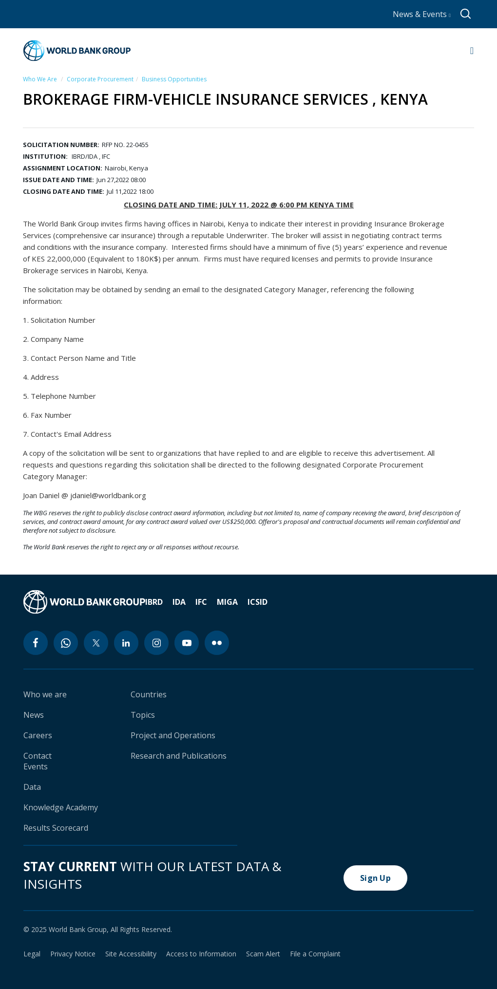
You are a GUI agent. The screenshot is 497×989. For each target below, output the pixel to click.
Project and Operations (173, 735)
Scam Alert (263, 954)
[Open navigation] (472, 50)
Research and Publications (179, 755)
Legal (31, 954)
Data (32, 787)
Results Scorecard (55, 827)
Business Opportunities (174, 79)
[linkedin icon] (126, 643)
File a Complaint (315, 954)
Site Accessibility (130, 954)
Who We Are (40, 79)
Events (35, 766)
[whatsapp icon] (66, 643)
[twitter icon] (96, 643)
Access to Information (201, 954)
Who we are (45, 694)
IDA (179, 601)
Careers (37, 735)
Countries (149, 694)
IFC (201, 601)
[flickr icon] (217, 643)
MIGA (227, 601)
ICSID (258, 601)
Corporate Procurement (100, 79)
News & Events (422, 14)
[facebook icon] (35, 643)
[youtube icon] (186, 643)
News (33, 714)
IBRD (154, 601)
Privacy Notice (73, 954)
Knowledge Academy (60, 807)
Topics (143, 714)
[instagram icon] (156, 643)
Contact (37, 755)
